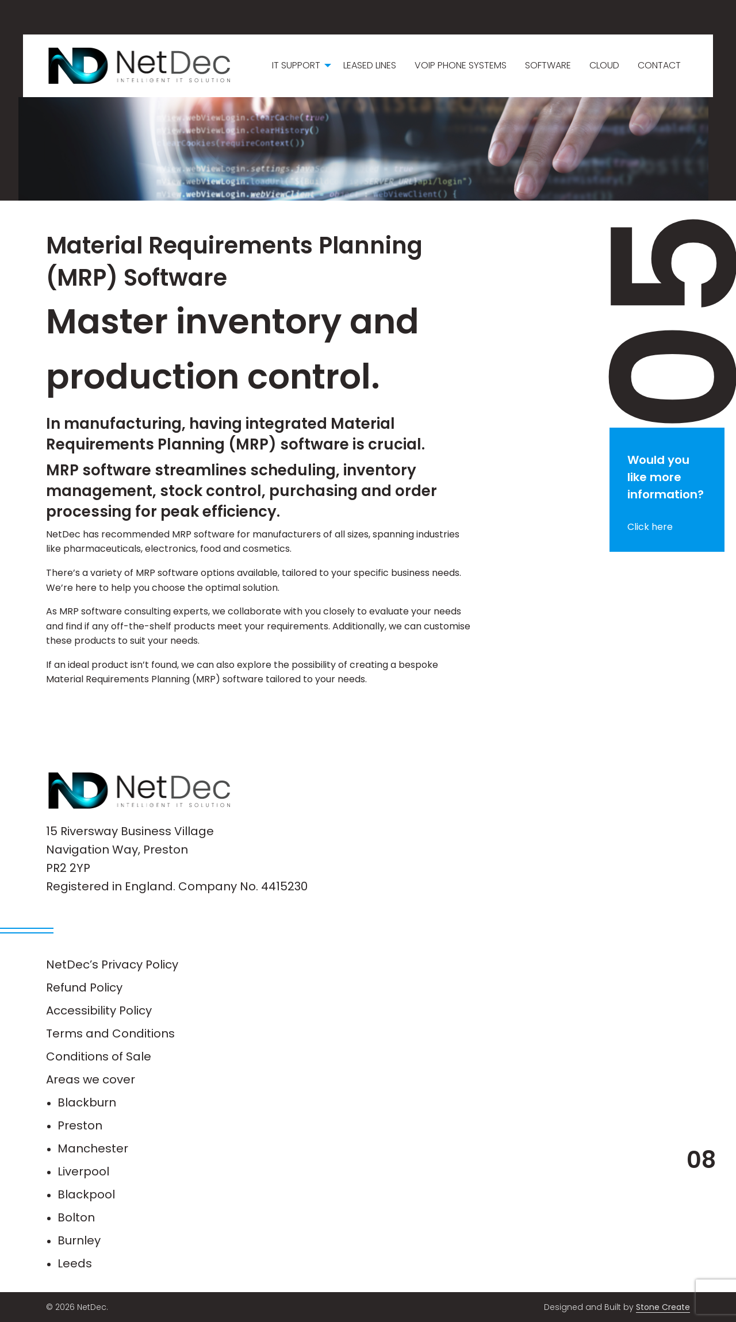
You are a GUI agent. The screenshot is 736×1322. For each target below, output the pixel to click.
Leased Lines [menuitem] (369, 65)
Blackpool (86, 1194)
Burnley (79, 1240)
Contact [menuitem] (659, 65)
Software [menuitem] (548, 65)
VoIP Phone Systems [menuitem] (461, 65)
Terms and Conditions (110, 1033)
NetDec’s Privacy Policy (112, 964)
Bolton (76, 1217)
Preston (79, 1125)
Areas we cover (90, 1079)
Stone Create (663, 1307)
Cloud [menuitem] (604, 65)
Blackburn (86, 1102)
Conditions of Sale (98, 1056)
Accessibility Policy (99, 1010)
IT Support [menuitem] (296, 65)
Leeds (74, 1263)
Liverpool (83, 1171)
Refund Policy (84, 987)
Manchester (92, 1148)
